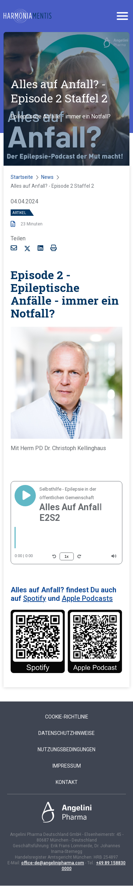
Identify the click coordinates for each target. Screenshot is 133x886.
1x (67, 556)
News (47, 177)
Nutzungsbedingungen (66, 749)
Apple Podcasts (87, 598)
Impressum (66, 766)
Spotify (34, 598)
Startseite (22, 177)
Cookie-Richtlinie (66, 717)
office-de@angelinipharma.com (52, 862)
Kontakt (67, 782)
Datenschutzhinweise (66, 733)
